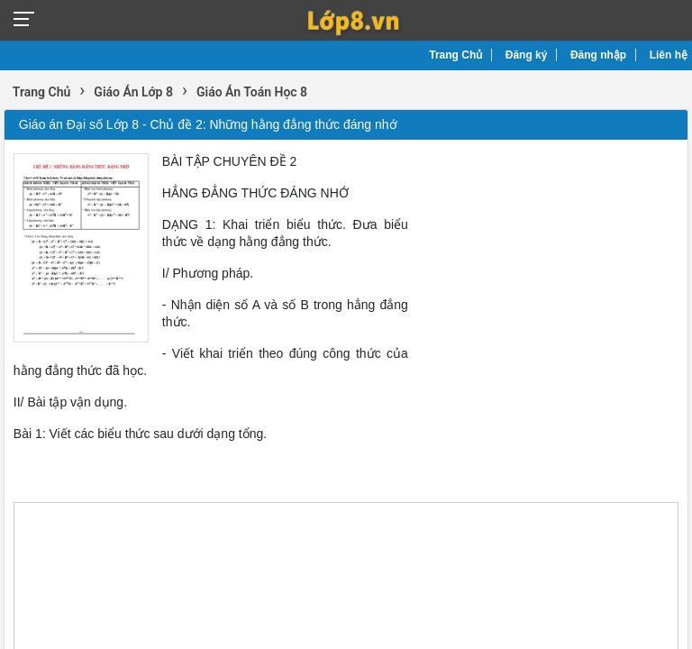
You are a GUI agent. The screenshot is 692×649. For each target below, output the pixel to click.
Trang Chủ (455, 55)
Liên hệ (668, 55)
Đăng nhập (598, 55)
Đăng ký (526, 55)
